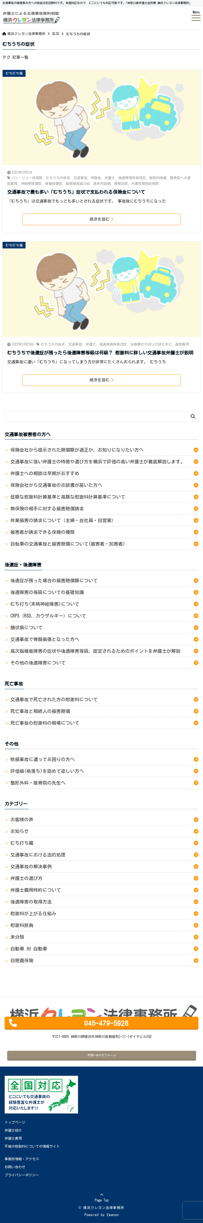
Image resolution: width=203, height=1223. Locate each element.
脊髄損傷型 (53, 183)
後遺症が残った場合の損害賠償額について (54, 580)
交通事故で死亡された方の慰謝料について (54, 699)
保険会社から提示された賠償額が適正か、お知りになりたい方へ (77, 450)
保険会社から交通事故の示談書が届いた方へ (56, 485)
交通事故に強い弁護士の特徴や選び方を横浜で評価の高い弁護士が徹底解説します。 (97, 461)
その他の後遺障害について (37, 663)
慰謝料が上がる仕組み (33, 913)
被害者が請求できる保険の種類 (42, 532)
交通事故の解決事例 (31, 866)
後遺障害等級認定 (132, 177)
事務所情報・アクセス (22, 1159)
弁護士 (110, 177)
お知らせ (19, 831)
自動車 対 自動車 (28, 948)
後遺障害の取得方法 (31, 901)
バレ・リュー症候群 (26, 177)
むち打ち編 (14, 73)
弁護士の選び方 (26, 878)
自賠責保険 (21, 960)
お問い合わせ (15, 1167)
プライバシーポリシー (22, 1175)
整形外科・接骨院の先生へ (39, 783)
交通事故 (80, 177)
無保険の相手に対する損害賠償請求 (47, 508)
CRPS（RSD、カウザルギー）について (48, 616)
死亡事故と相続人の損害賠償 (40, 711)
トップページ (15, 1122)
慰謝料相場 (158, 177)
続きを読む (101, 219)
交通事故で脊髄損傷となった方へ (44, 639)
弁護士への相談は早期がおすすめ (44, 473)
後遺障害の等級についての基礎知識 (47, 592)
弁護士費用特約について (35, 890)
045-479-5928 (106, 1023)
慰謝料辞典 (21, 925)
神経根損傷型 (31, 183)
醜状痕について (26, 627)
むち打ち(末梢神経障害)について (44, 604)
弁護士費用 (13, 1138)
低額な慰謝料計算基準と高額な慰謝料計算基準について (68, 497)
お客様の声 (21, 819)
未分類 (17, 937)
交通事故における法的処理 (37, 854)
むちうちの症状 (58, 177)
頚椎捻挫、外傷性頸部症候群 (136, 183)
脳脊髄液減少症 (78, 183)
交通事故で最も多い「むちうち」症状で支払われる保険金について (76, 192)
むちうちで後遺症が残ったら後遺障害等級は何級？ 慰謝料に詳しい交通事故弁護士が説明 (100, 352)
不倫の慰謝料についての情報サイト (32, 1146)
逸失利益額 (102, 183)
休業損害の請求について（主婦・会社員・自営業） (63, 520)
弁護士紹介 (13, 1130)
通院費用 (182, 344)
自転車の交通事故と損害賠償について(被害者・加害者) (70, 544)
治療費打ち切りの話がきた (151, 344)
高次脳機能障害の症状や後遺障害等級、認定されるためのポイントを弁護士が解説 (95, 651)
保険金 (96, 177)
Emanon (113, 1214)
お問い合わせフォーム (101, 1055)
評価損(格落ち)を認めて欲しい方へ (49, 771)
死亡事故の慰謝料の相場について (44, 723)
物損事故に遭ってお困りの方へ (43, 759)
